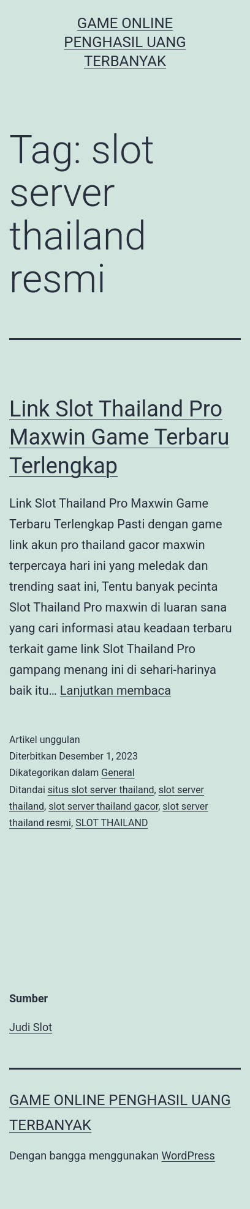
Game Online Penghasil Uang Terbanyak (125, 42)
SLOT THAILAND (111, 823)
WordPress (187, 1155)
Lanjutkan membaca (115, 690)
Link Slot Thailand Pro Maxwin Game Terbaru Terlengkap (119, 437)
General (117, 772)
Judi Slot (30, 1027)
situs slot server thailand (101, 790)
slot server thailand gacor (103, 806)
